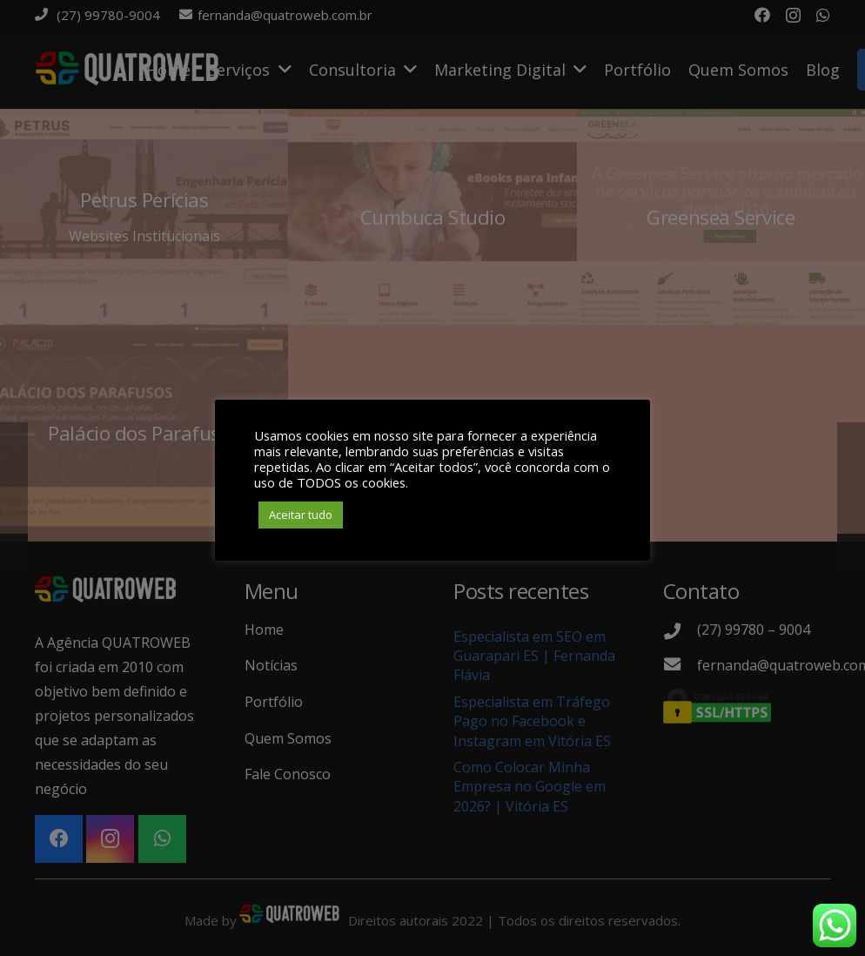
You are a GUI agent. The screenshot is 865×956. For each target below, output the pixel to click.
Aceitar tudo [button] (300, 514)
